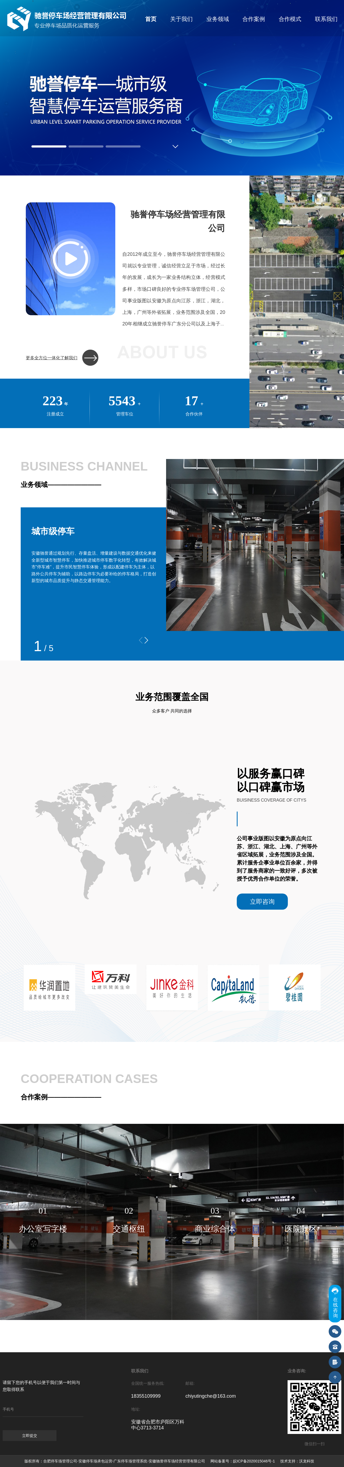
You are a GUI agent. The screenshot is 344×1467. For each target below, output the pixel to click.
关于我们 (181, 19)
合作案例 (253, 19)
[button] (146, 640)
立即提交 (29, 1435)
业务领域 (217, 19)
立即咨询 (262, 901)
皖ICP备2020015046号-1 (254, 1461)
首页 (150, 19)
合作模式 (290, 19)
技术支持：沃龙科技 (297, 1461)
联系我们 (326, 19)
